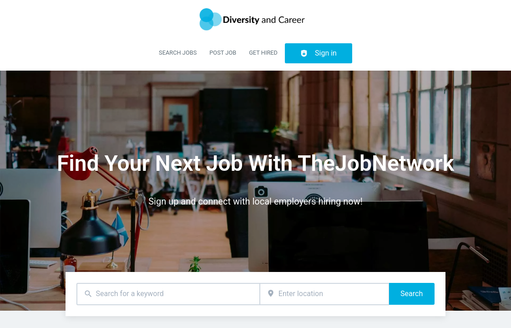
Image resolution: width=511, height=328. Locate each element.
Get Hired (263, 52)
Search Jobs (178, 52)
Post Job (222, 52)
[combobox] (167, 294)
